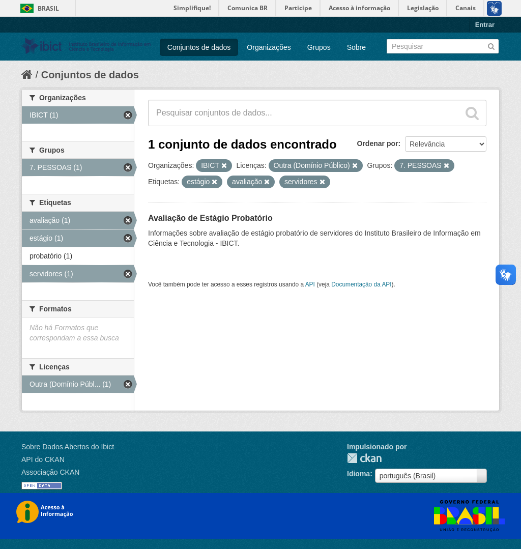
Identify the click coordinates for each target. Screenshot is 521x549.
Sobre (356, 47)
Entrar (485, 24)
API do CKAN (43, 459)
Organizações (269, 47)
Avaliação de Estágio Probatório (210, 218)
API (310, 284)
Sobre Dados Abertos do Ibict (67, 447)
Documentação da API (361, 284)
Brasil (48, 8)
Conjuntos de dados (199, 47)
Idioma (358, 474)
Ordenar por (377, 143)
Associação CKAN (50, 472)
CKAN (364, 458)
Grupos (319, 47)
